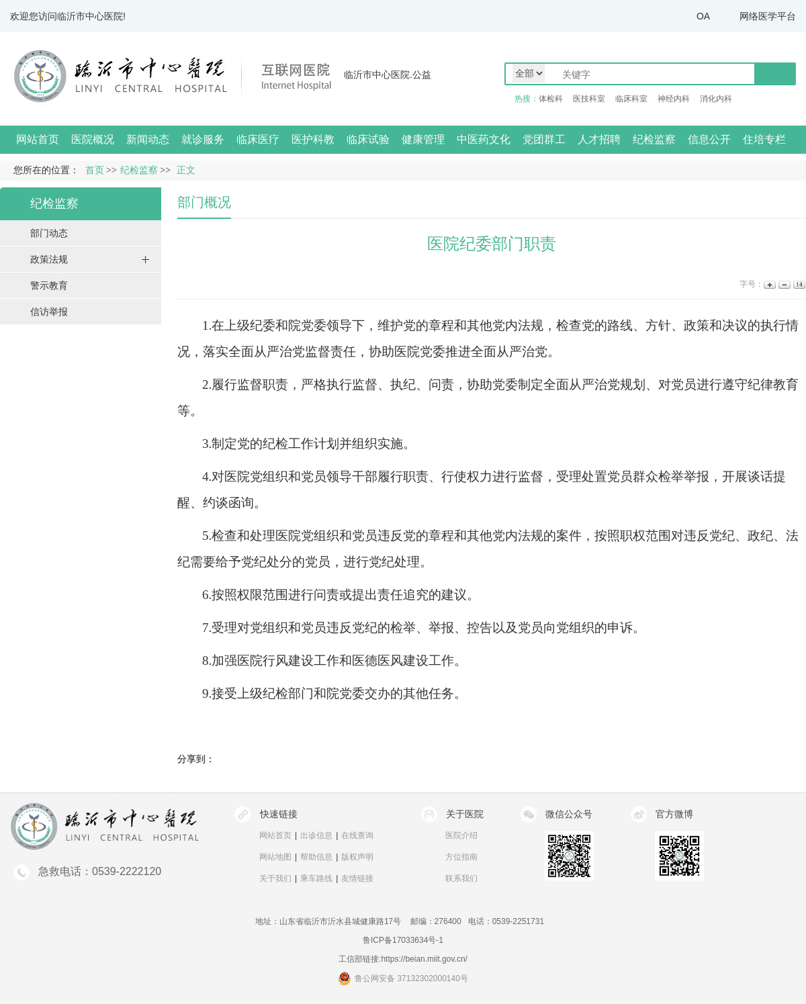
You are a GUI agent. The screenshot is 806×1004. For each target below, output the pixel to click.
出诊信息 (316, 835)
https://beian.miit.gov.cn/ (424, 959)
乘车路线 (316, 878)
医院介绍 (461, 835)
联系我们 (461, 878)
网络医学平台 (768, 16)
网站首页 (37, 139)
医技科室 (589, 98)
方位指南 (461, 857)
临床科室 (631, 98)
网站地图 (275, 857)
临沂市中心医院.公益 (387, 74)
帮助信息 (316, 857)
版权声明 (357, 857)
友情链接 (357, 878)
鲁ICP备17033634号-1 (403, 940)
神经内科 (674, 98)
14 (798, 284)
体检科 (551, 98)
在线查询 (357, 835)
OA (703, 16)
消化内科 (716, 98)
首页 (94, 170)
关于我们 (275, 878)
